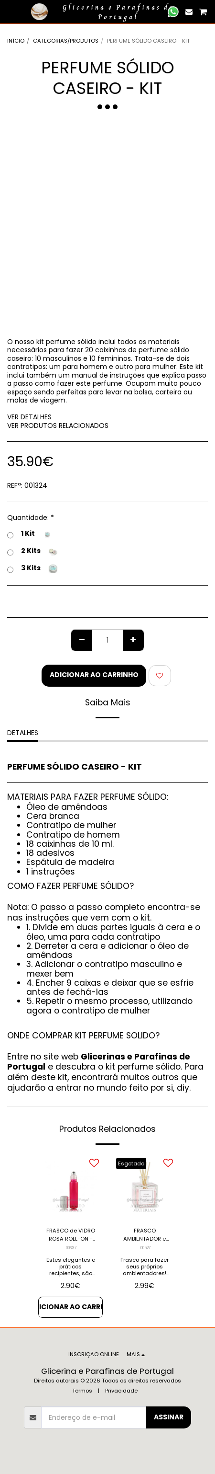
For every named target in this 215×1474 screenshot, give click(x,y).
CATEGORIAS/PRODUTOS (65, 41)
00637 (71, 1248)
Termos (82, 1390)
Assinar (168, 1417)
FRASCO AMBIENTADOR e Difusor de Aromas (144, 1235)
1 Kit (29, 534)
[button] (10, 11)
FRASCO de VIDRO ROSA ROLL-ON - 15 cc (70, 1235)
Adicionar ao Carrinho (94, 674)
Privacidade (121, 1390)
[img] (70, 1186)
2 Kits (32, 551)
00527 (145, 1248)
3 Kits (32, 569)
